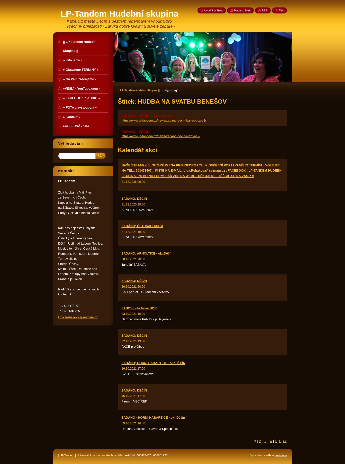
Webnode (281, 455)
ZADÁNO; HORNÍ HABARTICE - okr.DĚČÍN (154, 363)
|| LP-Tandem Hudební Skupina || (139, 90)
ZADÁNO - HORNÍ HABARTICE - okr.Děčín (153, 417)
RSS (264, 10)
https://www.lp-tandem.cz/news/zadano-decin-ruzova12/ (161, 136)
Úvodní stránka (213, 10)
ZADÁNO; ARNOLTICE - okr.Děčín (147, 253)
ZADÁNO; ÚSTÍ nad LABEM (142, 226)
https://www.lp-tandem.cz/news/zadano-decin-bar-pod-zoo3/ (164, 120)
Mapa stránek (242, 10)
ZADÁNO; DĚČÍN (136, 132)
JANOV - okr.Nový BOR (139, 308)
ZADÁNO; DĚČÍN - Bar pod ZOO (148, 116)
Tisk (281, 10)
